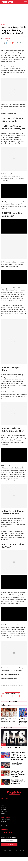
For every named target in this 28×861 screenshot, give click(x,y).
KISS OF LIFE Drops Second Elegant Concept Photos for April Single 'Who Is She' (9, 719)
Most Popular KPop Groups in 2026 (17, 764)
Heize (10, 695)
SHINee (7, 693)
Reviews (3, 805)
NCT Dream (13, 693)
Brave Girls (16, 695)
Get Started (9, 844)
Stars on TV (4, 811)
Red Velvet (4, 695)
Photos (3, 809)
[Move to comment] (20, 43)
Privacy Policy (4, 826)
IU (18, 693)
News (3, 803)
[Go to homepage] (7, 2)
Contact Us (3, 822)
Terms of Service (5, 824)
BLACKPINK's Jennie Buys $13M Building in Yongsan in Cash (18, 781)
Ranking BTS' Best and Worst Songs (12, 748)
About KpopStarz (5, 819)
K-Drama (3, 813)
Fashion (3, 807)
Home (3, 801)
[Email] (17, 43)
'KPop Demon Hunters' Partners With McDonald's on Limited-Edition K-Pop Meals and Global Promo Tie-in (18, 756)
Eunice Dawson (6, 38)
